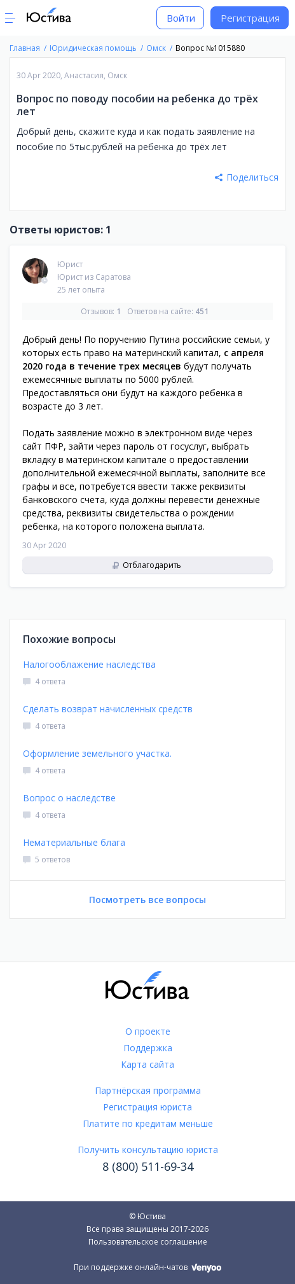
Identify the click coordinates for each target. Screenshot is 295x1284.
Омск (117, 75)
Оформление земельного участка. (97, 753)
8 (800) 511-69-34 (147, 1166)
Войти (181, 17)
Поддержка (147, 1048)
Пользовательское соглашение (147, 1241)
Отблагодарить (147, 565)
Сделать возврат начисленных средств (108, 709)
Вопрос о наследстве (69, 798)
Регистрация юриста (147, 1107)
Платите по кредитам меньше (148, 1123)
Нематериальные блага (74, 842)
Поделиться (246, 177)
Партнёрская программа (148, 1090)
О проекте (147, 1031)
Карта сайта (147, 1064)
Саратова (113, 277)
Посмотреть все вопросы (147, 900)
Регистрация (250, 17)
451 (202, 311)
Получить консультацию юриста (148, 1149)
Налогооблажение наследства (89, 664)
